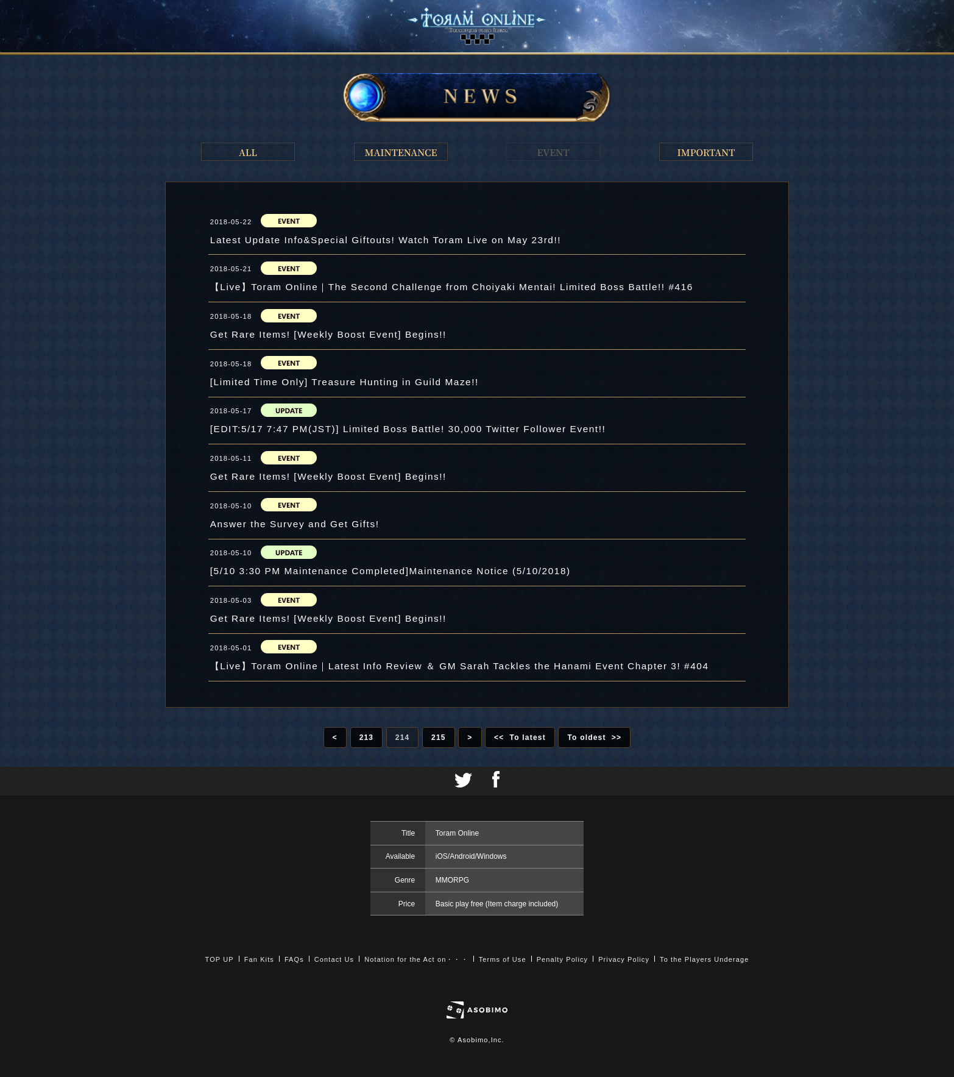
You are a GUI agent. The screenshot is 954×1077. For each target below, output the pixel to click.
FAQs (294, 959)
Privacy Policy (623, 959)
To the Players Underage (704, 959)
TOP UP (219, 959)
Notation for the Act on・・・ (416, 959)
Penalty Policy (562, 959)
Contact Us (334, 959)
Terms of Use (502, 959)
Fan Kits (259, 959)
